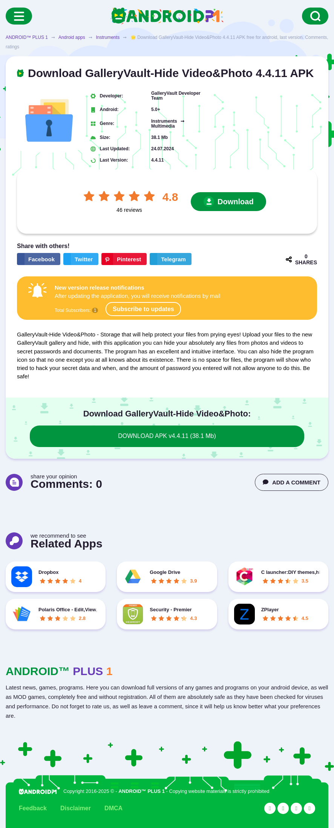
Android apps (71, 37)
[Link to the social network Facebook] (296, 808)
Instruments (108, 37)
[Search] (315, 16)
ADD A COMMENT (291, 482)
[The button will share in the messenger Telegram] (171, 259)
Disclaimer (75, 808)
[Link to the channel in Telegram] (309, 808)
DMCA (113, 808)
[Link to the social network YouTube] (270, 808)
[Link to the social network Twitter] (283, 808)
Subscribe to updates (143, 309)
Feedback (33, 808)
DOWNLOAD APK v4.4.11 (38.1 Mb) (167, 436)
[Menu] (19, 16)
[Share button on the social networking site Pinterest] (124, 259)
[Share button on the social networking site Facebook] (38, 259)
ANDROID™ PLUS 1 (27, 37)
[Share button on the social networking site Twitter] (80, 259)
